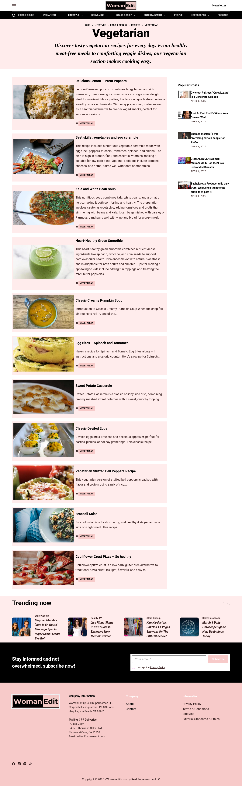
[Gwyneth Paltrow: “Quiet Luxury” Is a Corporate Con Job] (184, 94)
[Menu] (14, 6)
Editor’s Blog (26, 15)
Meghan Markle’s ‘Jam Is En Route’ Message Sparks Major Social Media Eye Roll (47, 629)
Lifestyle (76, 15)
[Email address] (169, 659)
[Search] (13, 15)
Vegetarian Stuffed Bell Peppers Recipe (109, 471)
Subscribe (218, 659)
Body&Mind (100, 15)
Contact (131, 709)
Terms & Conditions (196, 709)
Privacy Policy (157, 667)
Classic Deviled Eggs (93, 428)
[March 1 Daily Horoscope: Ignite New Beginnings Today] (189, 627)
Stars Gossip (126, 15)
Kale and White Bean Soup (98, 189)
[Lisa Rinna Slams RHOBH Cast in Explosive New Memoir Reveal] (77, 627)
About (130, 704)
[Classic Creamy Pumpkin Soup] (43, 312)
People (178, 15)
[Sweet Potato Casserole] (43, 397)
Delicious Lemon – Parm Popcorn (104, 80)
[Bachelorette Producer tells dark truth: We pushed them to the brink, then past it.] (184, 185)
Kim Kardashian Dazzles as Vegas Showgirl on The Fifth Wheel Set (158, 629)
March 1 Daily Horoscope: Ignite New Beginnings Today (214, 629)
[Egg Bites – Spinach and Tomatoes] (43, 354)
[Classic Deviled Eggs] (43, 440)
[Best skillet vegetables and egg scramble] (43, 156)
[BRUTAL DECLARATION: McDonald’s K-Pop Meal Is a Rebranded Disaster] (184, 160)
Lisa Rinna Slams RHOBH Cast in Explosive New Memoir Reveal (102, 629)
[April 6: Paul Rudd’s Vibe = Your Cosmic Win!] (184, 115)
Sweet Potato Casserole (96, 385)
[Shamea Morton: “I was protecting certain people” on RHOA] (184, 135)
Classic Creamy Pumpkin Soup (102, 300)
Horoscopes (201, 15)
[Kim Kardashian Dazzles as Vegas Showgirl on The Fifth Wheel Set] (133, 627)
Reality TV (96, 618)
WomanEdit (52, 15)
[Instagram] (24, 763)
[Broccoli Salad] (43, 525)
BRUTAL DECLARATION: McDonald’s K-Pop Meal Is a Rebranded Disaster (208, 163)
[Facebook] (13, 763)
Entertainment (155, 15)
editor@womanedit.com (91, 736)
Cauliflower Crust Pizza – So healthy (106, 556)
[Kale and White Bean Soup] (43, 208)
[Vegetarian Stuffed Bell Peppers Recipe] (43, 483)
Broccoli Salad (88, 513)
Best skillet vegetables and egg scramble (110, 137)
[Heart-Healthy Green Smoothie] (43, 262)
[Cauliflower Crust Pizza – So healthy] (43, 568)
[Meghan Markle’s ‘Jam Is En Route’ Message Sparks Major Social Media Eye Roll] (21, 627)
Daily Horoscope (211, 618)
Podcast (223, 15)
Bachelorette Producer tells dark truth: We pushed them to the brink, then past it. (210, 188)
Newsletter (219, 5)
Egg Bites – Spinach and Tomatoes (105, 343)
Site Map (189, 714)
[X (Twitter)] (19, 763)
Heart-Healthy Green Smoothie (102, 240)
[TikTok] (30, 763)
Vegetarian (87, 123)
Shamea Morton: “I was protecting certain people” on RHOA (209, 138)
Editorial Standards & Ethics (201, 719)
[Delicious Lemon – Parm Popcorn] (43, 102)
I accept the (151, 667)
